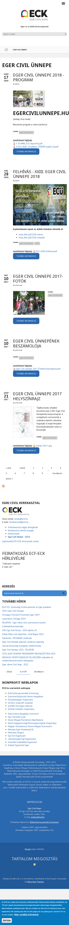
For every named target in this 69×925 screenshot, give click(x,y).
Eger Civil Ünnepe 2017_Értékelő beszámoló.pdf (38, 368)
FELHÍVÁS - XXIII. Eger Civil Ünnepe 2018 (39, 174)
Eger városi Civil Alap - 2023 (15, 664)
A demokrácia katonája (12, 626)
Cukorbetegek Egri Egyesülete (22, 739)
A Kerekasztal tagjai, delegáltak (23, 527)
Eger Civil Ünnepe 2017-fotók (38, 278)
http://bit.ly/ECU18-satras (31, 234)
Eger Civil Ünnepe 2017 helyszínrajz (37, 396)
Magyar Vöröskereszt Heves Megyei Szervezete (30, 726)
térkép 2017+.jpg (44, 445)
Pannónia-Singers (16, 732)
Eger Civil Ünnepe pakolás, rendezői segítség (23, 641)
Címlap (6, 49)
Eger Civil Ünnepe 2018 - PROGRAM (38, 77)
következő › (58, 473)
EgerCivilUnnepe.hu (41, 113)
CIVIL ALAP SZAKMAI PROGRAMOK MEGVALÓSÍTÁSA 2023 (28, 653)
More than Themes (35, 881)
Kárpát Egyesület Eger (18, 745)
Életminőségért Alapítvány (20, 699)
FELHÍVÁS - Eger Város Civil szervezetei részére (24, 622)
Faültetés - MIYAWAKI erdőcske (17, 638)
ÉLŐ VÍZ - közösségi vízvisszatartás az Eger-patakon (26, 607)
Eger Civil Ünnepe (26, 132)
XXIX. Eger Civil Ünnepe (13, 610)
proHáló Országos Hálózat (20, 706)
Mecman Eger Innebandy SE (21, 729)
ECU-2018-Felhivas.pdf (46, 251)
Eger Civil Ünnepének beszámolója (36, 343)
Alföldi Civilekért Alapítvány (21, 709)
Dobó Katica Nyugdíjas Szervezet (23, 713)
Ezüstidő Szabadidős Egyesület (22, 742)
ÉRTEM (7, 920)
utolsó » (9, 478)
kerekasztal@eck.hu (18, 522)
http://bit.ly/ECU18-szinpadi (32, 237)
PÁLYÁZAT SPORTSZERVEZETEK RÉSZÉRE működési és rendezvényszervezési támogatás (27, 659)
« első (8, 468)
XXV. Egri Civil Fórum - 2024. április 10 (19, 630)
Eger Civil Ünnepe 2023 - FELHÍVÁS (18, 649)
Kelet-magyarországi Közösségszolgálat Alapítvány (32, 723)
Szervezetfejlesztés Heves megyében (25, 696)
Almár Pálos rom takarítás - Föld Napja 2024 (22, 634)
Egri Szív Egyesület (17, 735)
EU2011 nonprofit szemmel (20, 702)
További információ (27, 152)
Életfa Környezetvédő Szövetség (23, 693)
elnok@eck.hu (21, 518)
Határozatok (14, 533)
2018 (37, 243)
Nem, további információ (26, 914)
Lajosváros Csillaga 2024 (13, 618)
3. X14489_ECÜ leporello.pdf (29, 143)
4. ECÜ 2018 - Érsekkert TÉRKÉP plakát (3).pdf (37, 146)
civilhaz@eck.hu (38, 817)
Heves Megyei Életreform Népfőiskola (25, 720)
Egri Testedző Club (16, 717)
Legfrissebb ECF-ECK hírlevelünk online (20, 541)
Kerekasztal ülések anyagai (21, 530)
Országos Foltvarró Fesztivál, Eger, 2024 (20, 614)
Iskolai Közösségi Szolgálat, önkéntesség (21, 645)
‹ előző (22, 468)
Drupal (28, 849)
